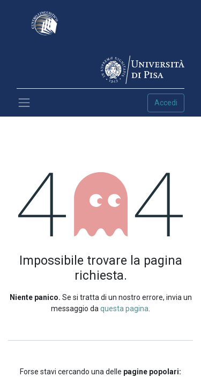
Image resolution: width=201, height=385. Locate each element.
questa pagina (124, 308)
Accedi (165, 102)
